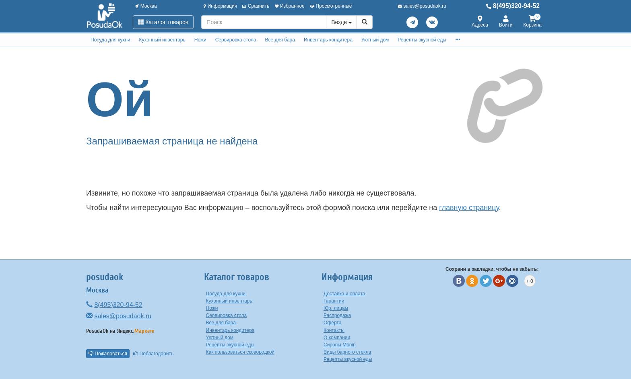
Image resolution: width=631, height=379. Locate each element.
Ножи (200, 40)
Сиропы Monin (340, 345)
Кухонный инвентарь (162, 40)
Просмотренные (331, 6)
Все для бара (280, 40)
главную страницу (469, 208)
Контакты (334, 330)
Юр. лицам (336, 308)
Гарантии (334, 301)
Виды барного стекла (347, 352)
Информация (220, 6)
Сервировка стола (235, 40)
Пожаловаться (108, 353)
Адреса (480, 22)
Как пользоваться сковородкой (240, 352)
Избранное (290, 6)
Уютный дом (375, 40)
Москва (146, 6)
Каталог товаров (163, 22)
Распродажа (337, 315)
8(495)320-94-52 (513, 5)
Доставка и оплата (344, 294)
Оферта (332, 322)
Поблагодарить (153, 353)
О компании (337, 337)
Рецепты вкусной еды (422, 40)
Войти (506, 22)
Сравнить (255, 6)
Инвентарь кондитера (328, 40)
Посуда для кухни (110, 40)
